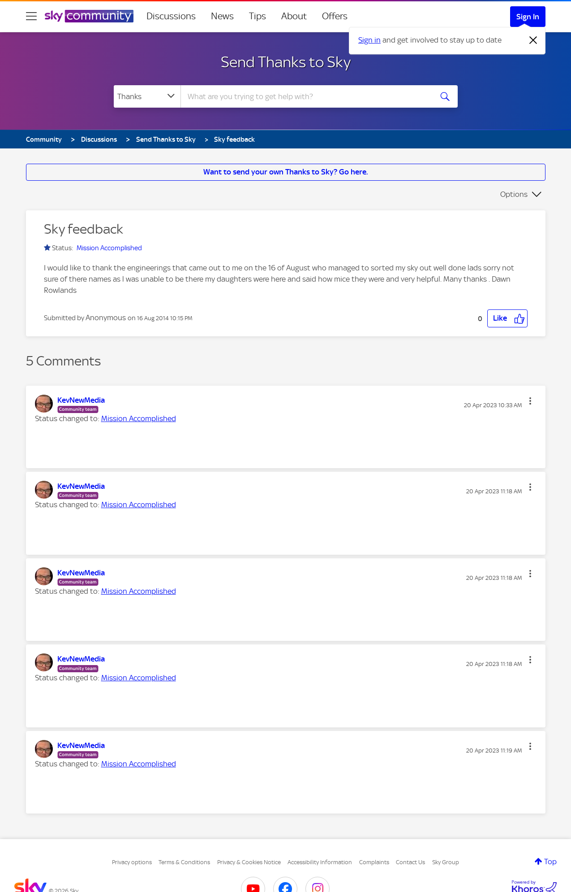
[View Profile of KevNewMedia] (81, 400)
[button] (507, 318)
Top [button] (550, 861)
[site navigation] (31, 16)
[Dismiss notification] (533, 40)
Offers (335, 16)
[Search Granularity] (147, 96)
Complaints (374, 862)
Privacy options (132, 862)
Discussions (171, 16)
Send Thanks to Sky (286, 62)
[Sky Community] (89, 16)
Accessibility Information (320, 862)
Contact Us (410, 862)
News (222, 16)
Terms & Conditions (184, 862)
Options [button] (514, 194)
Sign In (527, 16)
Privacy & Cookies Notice (249, 862)
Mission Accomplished (109, 248)
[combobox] (305, 96)
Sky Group (445, 862)
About (294, 16)
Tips (257, 16)
